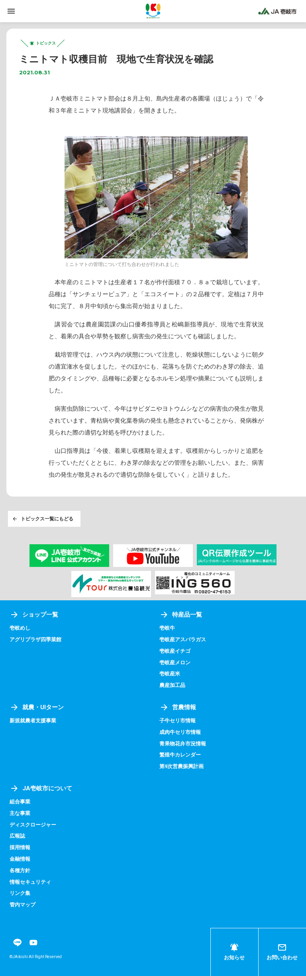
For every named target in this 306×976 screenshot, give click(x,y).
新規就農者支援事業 (33, 721)
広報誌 (17, 836)
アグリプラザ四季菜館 (35, 639)
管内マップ (22, 905)
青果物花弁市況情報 (182, 744)
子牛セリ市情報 (177, 721)
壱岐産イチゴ (174, 651)
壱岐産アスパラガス (182, 639)
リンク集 (20, 893)
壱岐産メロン (174, 663)
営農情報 (177, 707)
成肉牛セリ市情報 (180, 732)
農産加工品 (172, 685)
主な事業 (20, 813)
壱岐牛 (167, 628)
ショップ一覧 (34, 614)
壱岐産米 (169, 674)
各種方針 (20, 870)
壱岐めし (20, 628)
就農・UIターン (37, 707)
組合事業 (20, 802)
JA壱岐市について (41, 788)
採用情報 (20, 847)
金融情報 (20, 859)
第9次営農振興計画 (181, 766)
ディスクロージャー (33, 825)
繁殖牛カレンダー (180, 755)
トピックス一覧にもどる (42, 519)
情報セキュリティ (30, 882)
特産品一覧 (180, 614)
